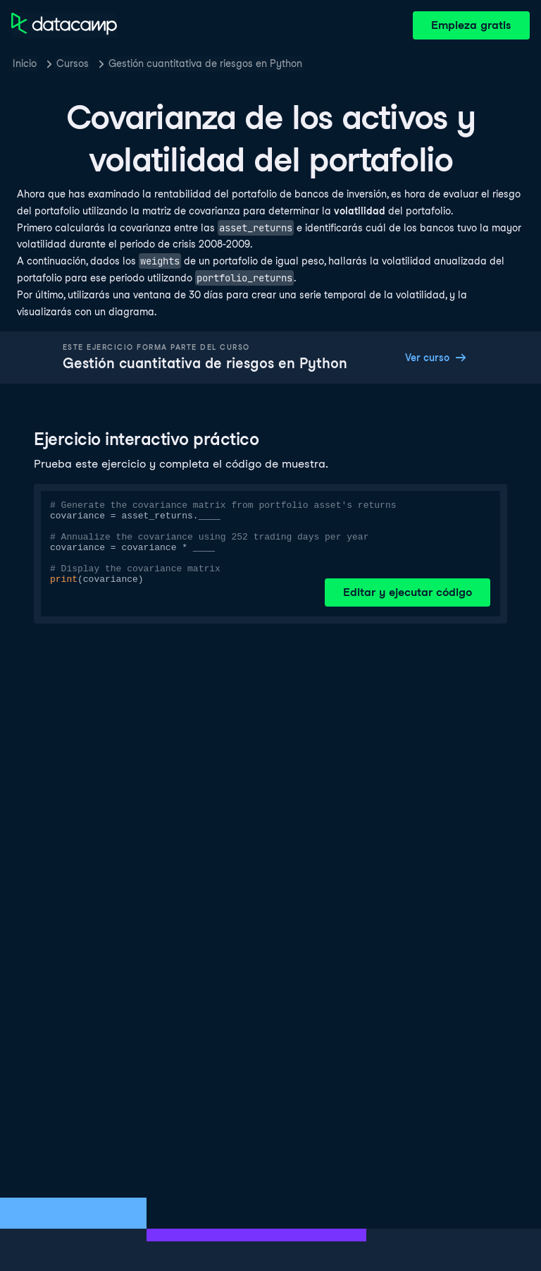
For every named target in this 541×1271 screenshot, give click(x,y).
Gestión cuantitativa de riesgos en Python (205, 63)
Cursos (72, 63)
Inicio (25, 63)
